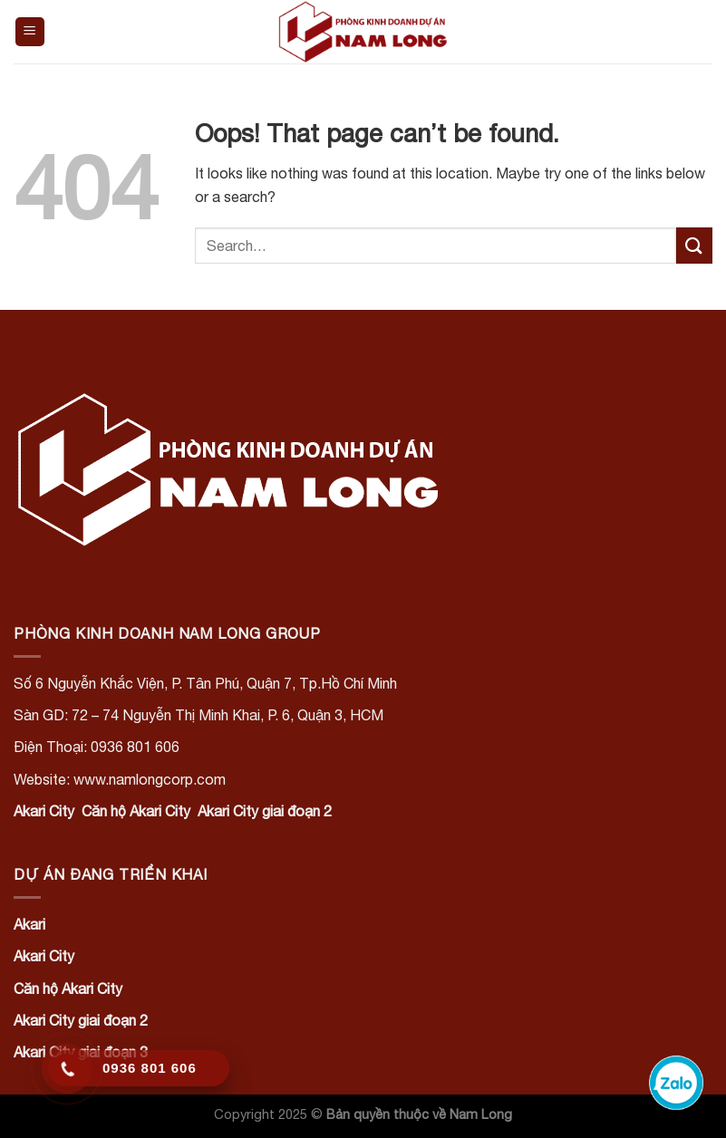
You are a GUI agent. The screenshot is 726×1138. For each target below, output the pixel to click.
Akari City (44, 811)
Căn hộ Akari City (136, 811)
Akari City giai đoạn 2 (265, 811)
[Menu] (30, 32)
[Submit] (694, 245)
